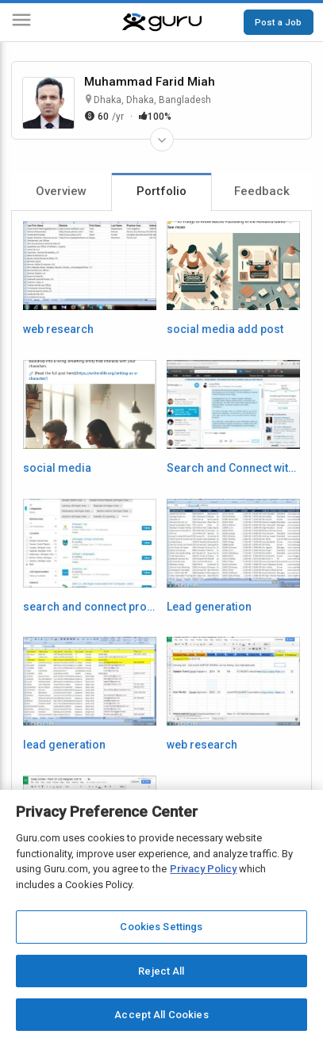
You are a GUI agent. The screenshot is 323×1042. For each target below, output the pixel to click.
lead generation (64, 744)
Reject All (161, 971)
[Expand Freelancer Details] (162, 139)
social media (57, 468)
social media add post (225, 329)
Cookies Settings (161, 927)
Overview (61, 191)
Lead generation (209, 606)
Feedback (262, 191)
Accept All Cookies (161, 1015)
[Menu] (21, 22)
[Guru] (162, 22)
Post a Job (278, 22)
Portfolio (161, 191)
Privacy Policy (203, 869)
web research (58, 329)
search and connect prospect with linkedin (89, 606)
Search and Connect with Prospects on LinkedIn (233, 468)
